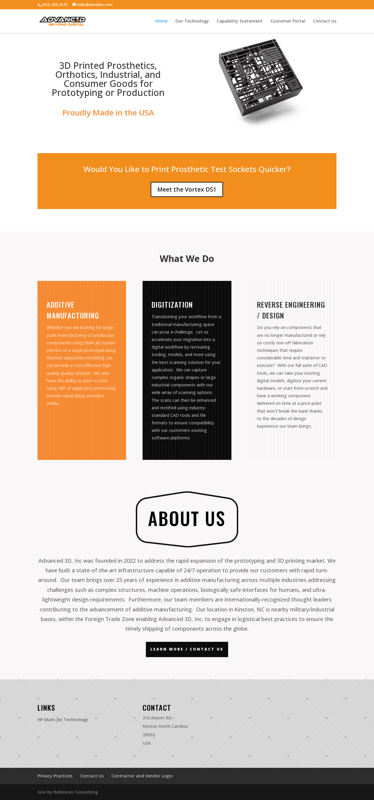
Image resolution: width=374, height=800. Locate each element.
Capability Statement (240, 21)
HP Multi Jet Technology (63, 719)
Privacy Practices (55, 776)
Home (161, 21)
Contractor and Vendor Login (142, 776)
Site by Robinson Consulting (68, 792)
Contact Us (324, 21)
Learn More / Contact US (187, 649)
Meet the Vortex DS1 (186, 189)
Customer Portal (287, 21)
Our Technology (192, 21)
